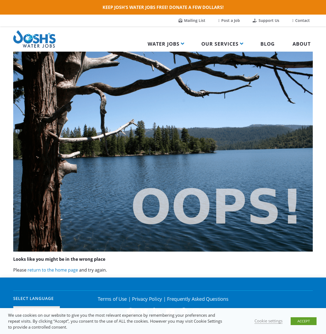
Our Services (220, 44)
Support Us (266, 20)
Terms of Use (112, 299)
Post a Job (229, 20)
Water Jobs (163, 44)
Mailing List (192, 20)
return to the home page (53, 270)
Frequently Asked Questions (197, 299)
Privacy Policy (147, 299)
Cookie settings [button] (268, 320)
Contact (301, 20)
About (302, 44)
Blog (267, 44)
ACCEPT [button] (303, 321)
